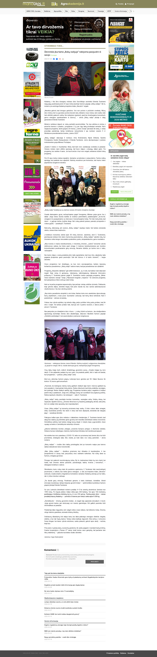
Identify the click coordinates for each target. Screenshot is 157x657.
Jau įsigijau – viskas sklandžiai (118, 163)
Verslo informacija (118, 199)
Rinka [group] (73, 11)
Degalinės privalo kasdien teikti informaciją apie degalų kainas (64, 585)
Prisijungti (95, 561)
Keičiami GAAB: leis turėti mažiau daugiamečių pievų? (61, 614)
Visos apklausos (125, 192)
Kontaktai (131, 653)
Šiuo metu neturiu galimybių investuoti (121, 183)
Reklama (123, 653)
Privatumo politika (113, 653)
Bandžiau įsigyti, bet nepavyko (121, 167)
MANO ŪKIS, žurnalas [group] (34, 11)
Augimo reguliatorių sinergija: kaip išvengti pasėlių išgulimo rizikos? (66, 625)
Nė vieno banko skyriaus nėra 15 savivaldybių (59, 591)
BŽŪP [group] (109, 11)
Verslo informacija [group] (121, 11)
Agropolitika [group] (58, 11)
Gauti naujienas (32, 194)
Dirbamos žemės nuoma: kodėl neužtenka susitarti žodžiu (63, 608)
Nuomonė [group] (91, 11)
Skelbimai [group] (47, 11)
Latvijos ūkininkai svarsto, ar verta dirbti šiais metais (61, 602)
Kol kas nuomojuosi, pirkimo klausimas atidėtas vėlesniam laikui (121, 177)
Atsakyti (114, 192)
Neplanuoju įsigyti (117, 187)
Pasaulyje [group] (101, 11)
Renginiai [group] (81, 11)
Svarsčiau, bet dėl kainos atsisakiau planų (120, 171)
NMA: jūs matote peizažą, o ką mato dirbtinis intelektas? (62, 631)
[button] (23, 11)
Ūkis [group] (66, 11)
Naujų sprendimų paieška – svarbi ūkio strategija (60, 637)
